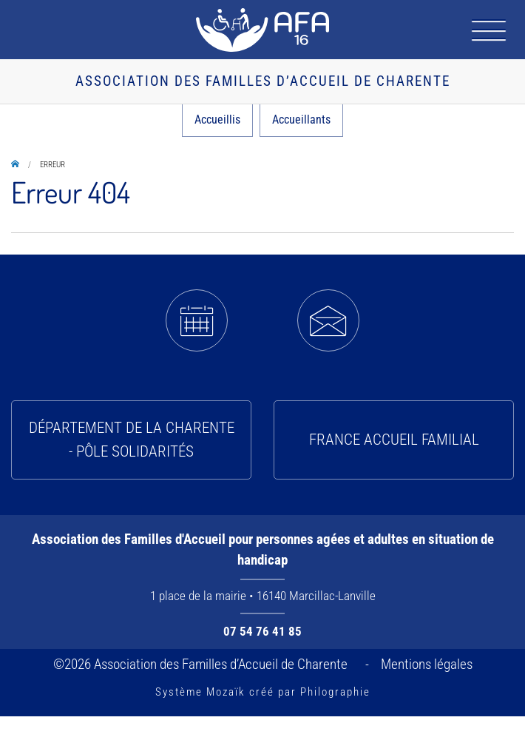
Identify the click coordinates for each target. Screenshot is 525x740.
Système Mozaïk (200, 692)
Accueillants (301, 119)
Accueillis (217, 119)
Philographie (335, 692)
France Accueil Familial (394, 439)
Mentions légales (426, 664)
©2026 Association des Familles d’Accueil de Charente (203, 664)
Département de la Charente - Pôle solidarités (131, 439)
